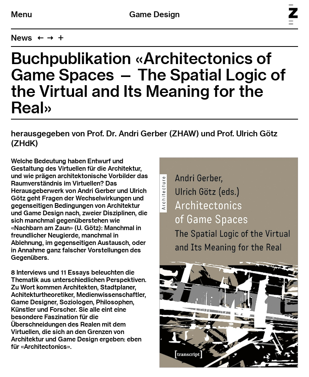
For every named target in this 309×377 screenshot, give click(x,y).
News (21, 38)
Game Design (154, 14)
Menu (21, 14)
